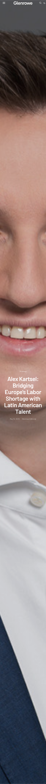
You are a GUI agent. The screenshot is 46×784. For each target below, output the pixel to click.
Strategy (23, 371)
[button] (44, 3)
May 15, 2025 (15, 419)
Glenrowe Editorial (29, 419)
